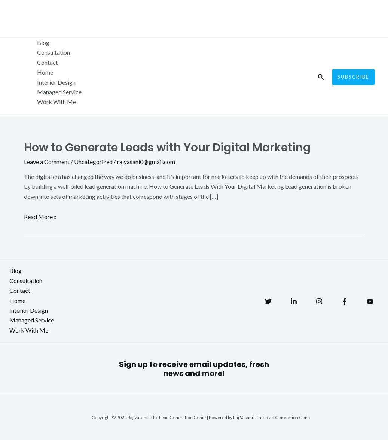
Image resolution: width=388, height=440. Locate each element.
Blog (43, 42)
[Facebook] (344, 301)
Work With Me (56, 101)
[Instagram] (319, 301)
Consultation (53, 52)
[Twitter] (268, 301)
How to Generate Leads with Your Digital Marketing (167, 147)
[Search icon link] (321, 77)
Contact (47, 62)
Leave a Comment (47, 161)
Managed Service (59, 91)
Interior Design (56, 82)
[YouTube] (370, 301)
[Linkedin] (293, 301)
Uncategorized (93, 161)
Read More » (40, 216)
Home (45, 72)
